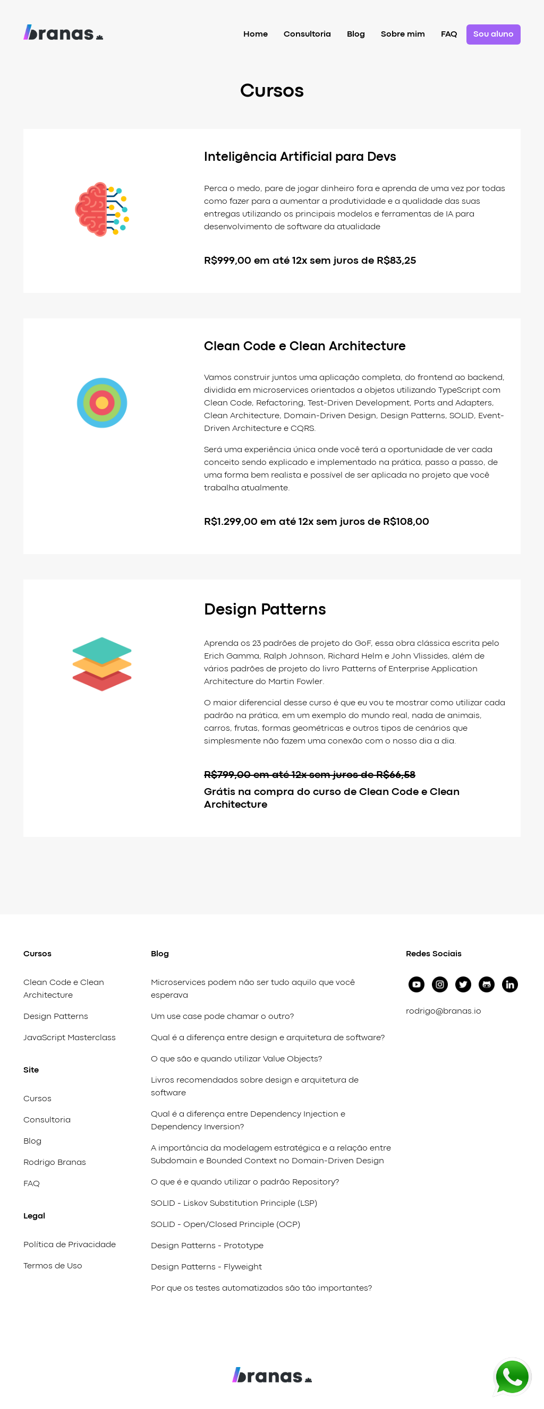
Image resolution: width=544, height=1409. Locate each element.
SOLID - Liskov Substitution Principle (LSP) (234, 1203)
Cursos (37, 1099)
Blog (356, 34)
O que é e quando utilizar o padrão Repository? (245, 1182)
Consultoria (307, 34)
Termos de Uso (52, 1266)
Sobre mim (403, 34)
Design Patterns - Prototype (207, 1246)
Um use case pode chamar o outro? (222, 1017)
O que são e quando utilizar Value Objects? (236, 1059)
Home (255, 34)
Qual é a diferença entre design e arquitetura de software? (268, 1038)
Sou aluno (493, 34)
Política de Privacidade (69, 1245)
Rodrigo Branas (54, 1162)
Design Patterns (55, 1017)
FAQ (449, 34)
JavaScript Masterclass (69, 1038)
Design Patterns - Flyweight (206, 1267)
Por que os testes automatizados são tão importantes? (261, 1288)
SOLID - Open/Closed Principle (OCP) (225, 1225)
